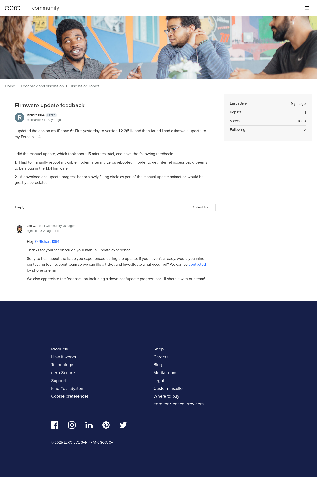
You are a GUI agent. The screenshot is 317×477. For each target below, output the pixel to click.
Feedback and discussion (42, 86)
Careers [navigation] (160, 357)
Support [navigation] (58, 380)
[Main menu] (307, 8)
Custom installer (168, 388)
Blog (157, 364)
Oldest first (201, 207)
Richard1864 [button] (48, 241)
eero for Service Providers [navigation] (178, 404)
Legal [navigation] (158, 380)
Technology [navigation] (62, 364)
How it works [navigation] (63, 357)
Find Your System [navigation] (68, 388)
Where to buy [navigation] (166, 396)
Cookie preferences (70, 396)
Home (10, 86)
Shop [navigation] (158, 349)
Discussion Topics (84, 86)
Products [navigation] (59, 349)
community (45, 7)
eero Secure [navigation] (63, 373)
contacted (197, 264)
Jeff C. (31, 225)
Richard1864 (42, 115)
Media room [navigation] (164, 373)
